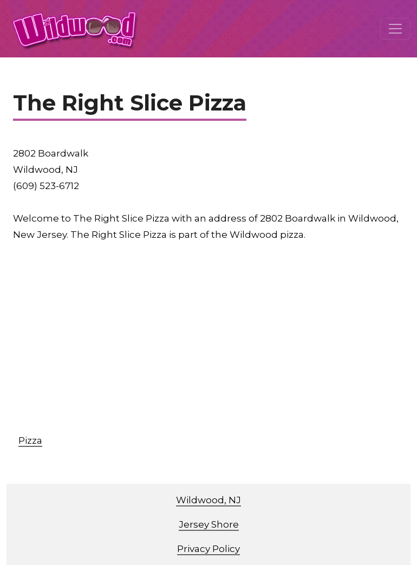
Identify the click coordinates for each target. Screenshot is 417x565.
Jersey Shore (209, 524)
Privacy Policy (208, 548)
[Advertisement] (215, 343)
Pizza (30, 440)
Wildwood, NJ (208, 500)
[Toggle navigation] (395, 29)
